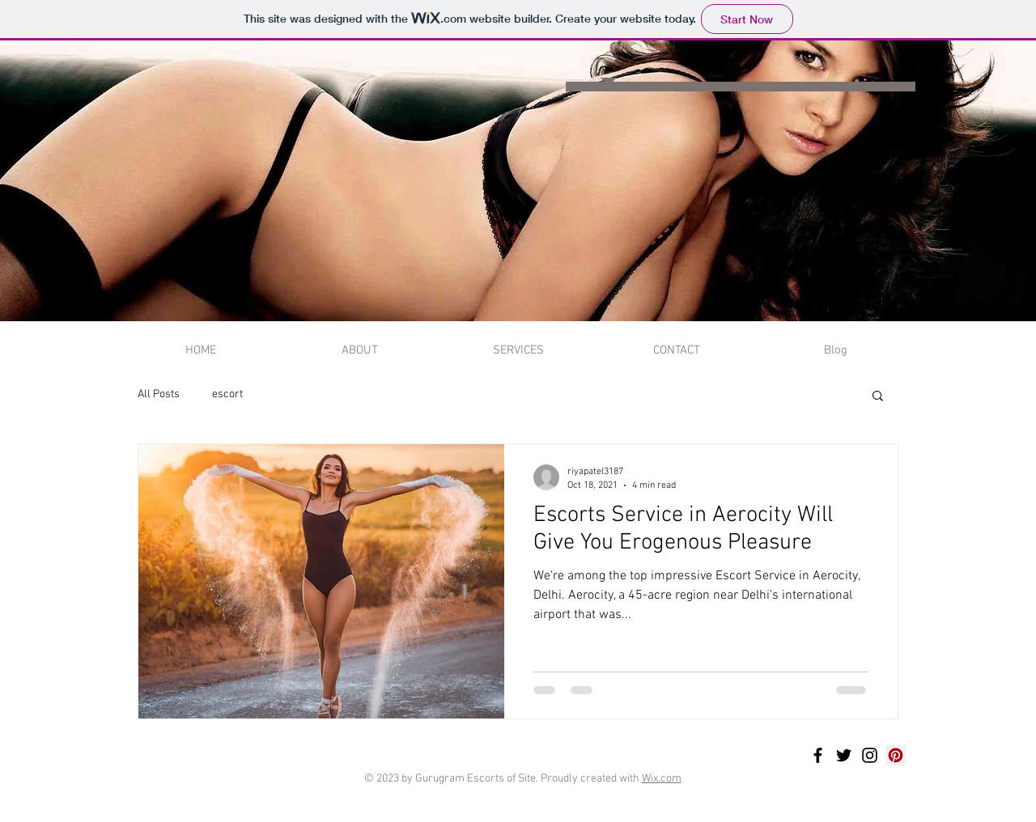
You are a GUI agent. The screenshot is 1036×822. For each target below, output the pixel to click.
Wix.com (661, 779)
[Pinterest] (895, 755)
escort (227, 394)
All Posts (159, 394)
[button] (877, 396)
